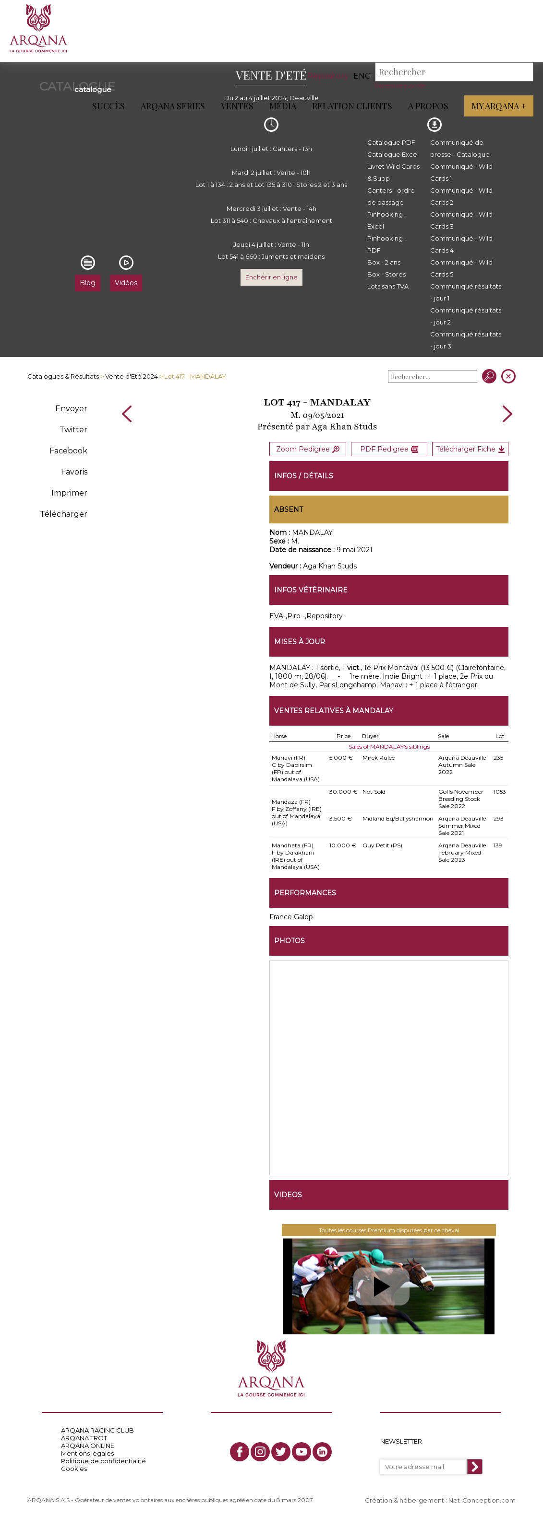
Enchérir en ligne (271, 277)
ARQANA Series (173, 106)
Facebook (68, 450)
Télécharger (63, 514)
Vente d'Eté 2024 (131, 376)
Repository (328, 76)
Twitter (73, 429)
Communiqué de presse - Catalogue (460, 148)
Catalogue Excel (393, 154)
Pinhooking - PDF (387, 244)
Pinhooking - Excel (387, 220)
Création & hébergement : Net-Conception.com (440, 1500)
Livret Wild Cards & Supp (393, 172)
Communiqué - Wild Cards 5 (461, 268)
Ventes (237, 106)
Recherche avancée (400, 85)
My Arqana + (498, 106)
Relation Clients (352, 106)
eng (362, 76)
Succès (108, 106)
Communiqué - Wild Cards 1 (461, 172)
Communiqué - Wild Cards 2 (461, 196)
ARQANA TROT (84, 1438)
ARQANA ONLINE (87, 1445)
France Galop (291, 917)
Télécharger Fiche (470, 449)
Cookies (74, 1468)
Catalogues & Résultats (63, 376)
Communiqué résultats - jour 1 (465, 292)
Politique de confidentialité (103, 1461)
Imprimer (69, 493)
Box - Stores (386, 274)
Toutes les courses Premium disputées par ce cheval (389, 1230)
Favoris (74, 471)
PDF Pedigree (389, 449)
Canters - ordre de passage (391, 196)
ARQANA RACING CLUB (97, 1430)
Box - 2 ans (383, 262)
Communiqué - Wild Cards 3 (461, 220)
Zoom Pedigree (307, 449)
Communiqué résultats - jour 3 (465, 340)
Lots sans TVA (388, 286)
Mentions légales (87, 1453)
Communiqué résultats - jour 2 (465, 316)
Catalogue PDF (391, 142)
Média (282, 106)
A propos (428, 106)
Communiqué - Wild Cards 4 (461, 244)
